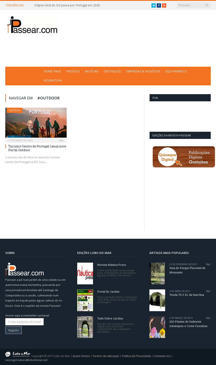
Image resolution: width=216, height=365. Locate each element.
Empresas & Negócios (143, 71)
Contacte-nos (162, 356)
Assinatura (53, 80)
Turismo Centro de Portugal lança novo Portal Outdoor (37, 148)
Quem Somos (81, 356)
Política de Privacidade (136, 356)
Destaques (112, 71)
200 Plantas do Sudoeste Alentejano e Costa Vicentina (188, 324)
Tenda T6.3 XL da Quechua (186, 295)
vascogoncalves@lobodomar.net (26, 360)
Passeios (73, 71)
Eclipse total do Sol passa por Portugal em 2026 (67, 5)
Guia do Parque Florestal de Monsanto (187, 270)
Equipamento (176, 71)
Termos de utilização (106, 356)
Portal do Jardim (108, 291)
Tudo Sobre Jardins (110, 318)
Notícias (92, 71)
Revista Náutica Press (111, 265)
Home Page (52, 71)
